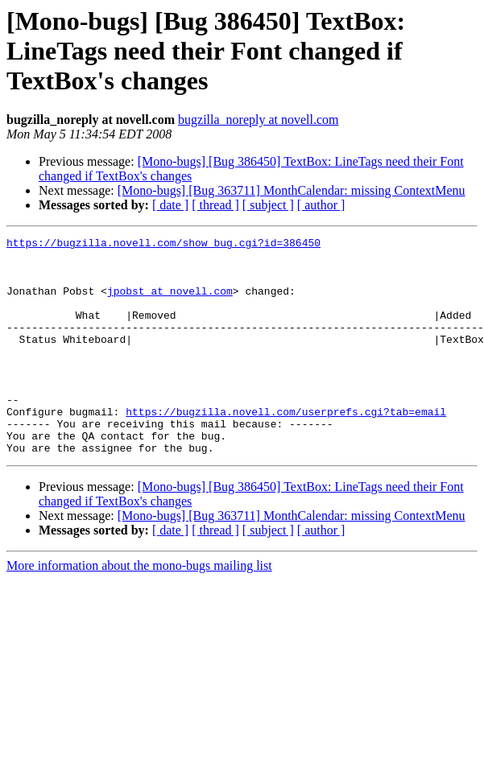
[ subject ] (268, 205)
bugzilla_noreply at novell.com (258, 119)
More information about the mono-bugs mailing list (139, 609)
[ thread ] (215, 205)
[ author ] (321, 205)
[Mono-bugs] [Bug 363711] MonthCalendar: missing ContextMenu (291, 190)
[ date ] (170, 205)
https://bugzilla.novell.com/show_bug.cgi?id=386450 (163, 244)
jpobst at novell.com (170, 302)
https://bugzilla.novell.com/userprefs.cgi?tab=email (286, 447)
